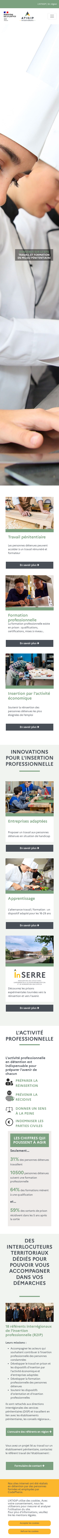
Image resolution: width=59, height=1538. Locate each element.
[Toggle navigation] (52, 16)
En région (52, 4)
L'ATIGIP (42, 4)
